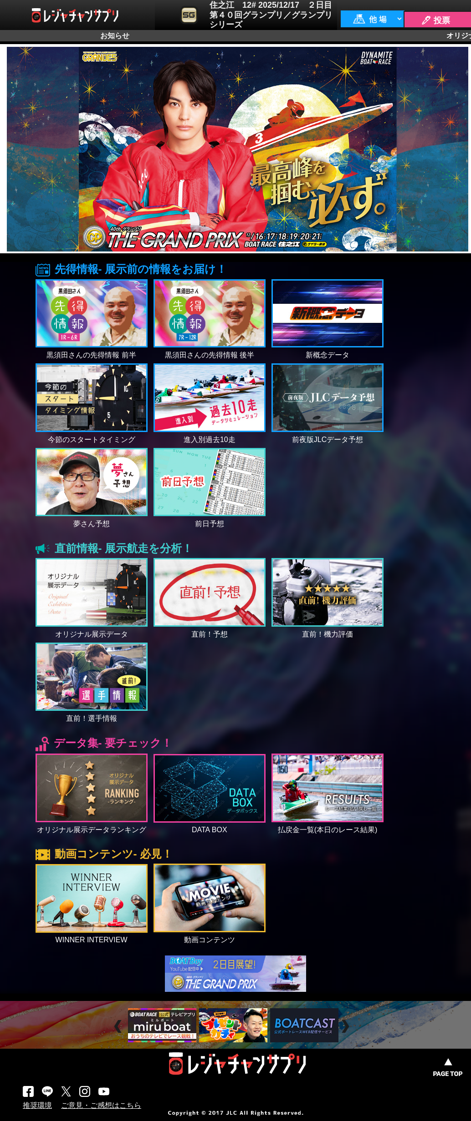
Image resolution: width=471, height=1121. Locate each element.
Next (346, 1027)
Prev (119, 1027)
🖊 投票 (435, 20)
